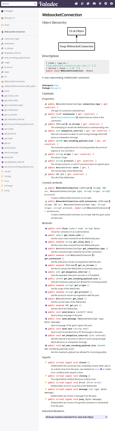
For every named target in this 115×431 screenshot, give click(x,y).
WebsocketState (64, 167)
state (6, 72)
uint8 (80, 312)
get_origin (8, 128)
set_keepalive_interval (14, 162)
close (6, 91)
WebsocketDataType (87, 318)
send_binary (9, 147)
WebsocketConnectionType (69, 104)
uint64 (59, 140)
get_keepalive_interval (14, 119)
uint (58, 130)
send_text (8, 157)
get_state (8, 138)
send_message (11, 152)
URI (57, 174)
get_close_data (11, 100)
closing (7, 176)
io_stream (8, 48)
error (6, 181)
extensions (9, 43)
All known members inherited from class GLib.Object (69, 417)
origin (7, 62)
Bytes (47, 322)
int (91, 389)
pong (6, 190)
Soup (6, 25)
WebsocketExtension (66, 117)
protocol (8, 67)
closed (7, 171)
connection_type (11, 38)
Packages (8, 11)
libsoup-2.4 (9, 18)
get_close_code (11, 95)
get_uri (7, 143)
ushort (73, 228)
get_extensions (11, 110)
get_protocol (10, 133)
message (8, 185)
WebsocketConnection (14, 81)
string (59, 154)
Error (90, 382)
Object (89, 70)
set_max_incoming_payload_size (19, 166)
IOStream (60, 124)
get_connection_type (13, 105)
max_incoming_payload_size (17, 57)
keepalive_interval (12, 53)
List (84, 208)
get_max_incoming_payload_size (19, 124)
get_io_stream (10, 114)
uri (5, 76)
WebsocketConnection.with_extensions (22, 86)
